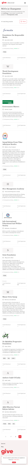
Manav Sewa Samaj (9, 297)
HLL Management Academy (13, 189)
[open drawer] (25, 3)
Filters (23, 21)
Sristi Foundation (9, 255)
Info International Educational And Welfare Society (12, 223)
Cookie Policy (16, 459)
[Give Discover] (8, 3)
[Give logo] (14, 451)
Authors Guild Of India (11, 378)
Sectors (3, 443)
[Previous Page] (6, 436)
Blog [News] (2, 446)
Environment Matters (10, 107)
